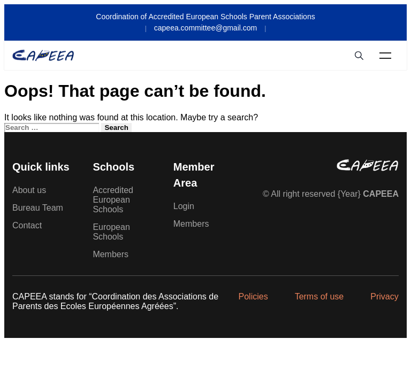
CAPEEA (381, 193)
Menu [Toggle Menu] (385, 55)
